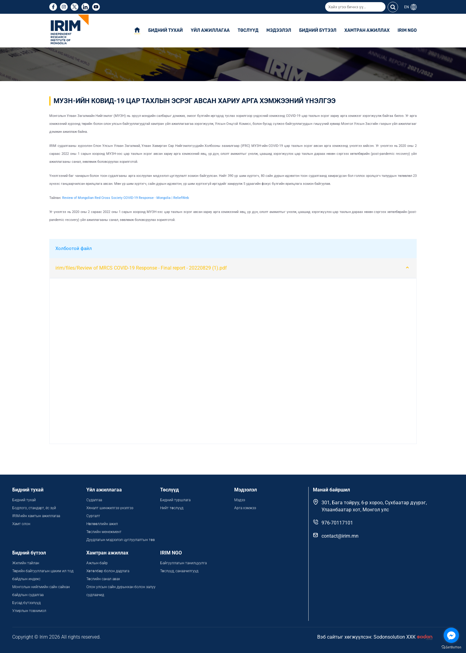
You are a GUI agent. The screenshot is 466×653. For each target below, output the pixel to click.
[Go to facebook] (451, 635)
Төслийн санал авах (103, 579)
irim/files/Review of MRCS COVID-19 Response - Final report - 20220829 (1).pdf (141, 268)
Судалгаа (94, 500)
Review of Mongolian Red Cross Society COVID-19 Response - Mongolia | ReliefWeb (125, 198)
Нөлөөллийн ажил (102, 524)
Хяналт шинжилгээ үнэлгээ (109, 508)
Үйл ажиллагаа (210, 30)
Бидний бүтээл (317, 30)
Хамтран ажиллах (367, 30)
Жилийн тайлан (25, 563)
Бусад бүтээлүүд (26, 603)
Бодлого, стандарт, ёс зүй (34, 508)
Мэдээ (239, 500)
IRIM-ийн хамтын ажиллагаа (36, 516)
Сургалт (93, 516)
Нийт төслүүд (171, 508)
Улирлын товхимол (29, 611)
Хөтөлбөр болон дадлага (108, 571)
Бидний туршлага (175, 500)
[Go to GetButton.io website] (451, 647)
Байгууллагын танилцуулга (183, 563)
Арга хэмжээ (245, 508)
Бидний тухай (165, 30)
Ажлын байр (97, 563)
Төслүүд (248, 30)
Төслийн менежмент (104, 532)
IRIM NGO (407, 30)
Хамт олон (21, 524)
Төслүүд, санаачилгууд (179, 571)
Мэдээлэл (278, 30)
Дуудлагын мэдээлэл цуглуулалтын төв (120, 540)
